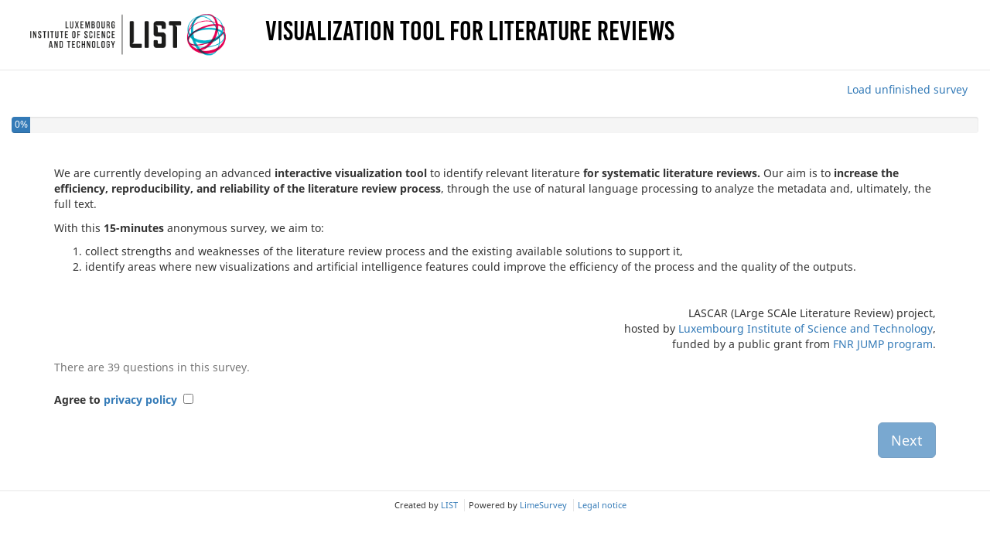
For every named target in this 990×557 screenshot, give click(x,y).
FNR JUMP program (883, 344)
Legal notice (602, 505)
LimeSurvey (543, 505)
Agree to (115, 399)
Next (907, 440)
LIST (449, 505)
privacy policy (140, 399)
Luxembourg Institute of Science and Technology (805, 328)
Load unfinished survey (907, 89)
